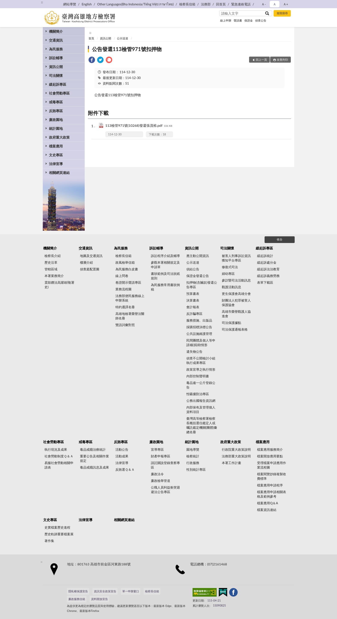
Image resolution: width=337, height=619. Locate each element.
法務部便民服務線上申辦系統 (129, 298)
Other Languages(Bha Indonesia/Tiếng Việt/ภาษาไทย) (135, 4)
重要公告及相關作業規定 (94, 458)
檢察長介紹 (52, 256)
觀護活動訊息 (231, 287)
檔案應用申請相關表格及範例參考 (271, 494)
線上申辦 (225, 20)
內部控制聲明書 (197, 376)
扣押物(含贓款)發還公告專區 (201, 284)
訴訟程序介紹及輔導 (165, 256)
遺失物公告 (194, 351)
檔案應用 (56, 146)
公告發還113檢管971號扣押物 (127, 49)
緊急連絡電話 (241, 4)
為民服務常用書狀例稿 (165, 287)
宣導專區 (157, 449)
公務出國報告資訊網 (200, 400)
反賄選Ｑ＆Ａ (125, 469)
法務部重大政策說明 (236, 456)
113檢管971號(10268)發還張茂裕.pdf (138, 125)
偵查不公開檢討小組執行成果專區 (200, 360)
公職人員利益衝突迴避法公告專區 (165, 489)
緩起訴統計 (265, 256)
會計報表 (192, 307)
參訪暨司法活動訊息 (236, 280)
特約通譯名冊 (125, 307)
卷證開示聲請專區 (128, 282)
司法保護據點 (231, 323)
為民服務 (56, 49)
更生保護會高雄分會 (236, 294)
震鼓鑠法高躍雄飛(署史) (59, 284)
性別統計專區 (196, 469)
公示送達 (122, 38)
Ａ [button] (274, 4)
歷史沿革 (50, 262)
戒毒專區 (56, 102)
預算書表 (192, 294)
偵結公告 (192, 269)
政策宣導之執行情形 (200, 369)
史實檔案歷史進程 (57, 527)
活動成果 (121, 456)
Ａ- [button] (263, 4)
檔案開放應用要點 (270, 456)
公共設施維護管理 (199, 334)
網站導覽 (69, 4)
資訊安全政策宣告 (105, 591)
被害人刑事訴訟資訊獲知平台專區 (236, 258)
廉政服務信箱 (76, 599)
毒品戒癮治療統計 (93, 449)
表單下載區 (265, 282)
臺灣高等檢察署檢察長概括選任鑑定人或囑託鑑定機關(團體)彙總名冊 (201, 425)
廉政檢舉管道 (160, 481)
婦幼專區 (228, 273)
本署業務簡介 (54, 276)
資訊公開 (56, 67)
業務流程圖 (123, 289)
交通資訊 (56, 40)
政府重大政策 (59, 137)
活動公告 (121, 449)
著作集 (49, 541)
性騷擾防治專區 (197, 394)
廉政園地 (56, 120)
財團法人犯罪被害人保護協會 (236, 302)
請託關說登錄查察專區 (165, 465)
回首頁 (221, 4)
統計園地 (56, 128)
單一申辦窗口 (130, 591)
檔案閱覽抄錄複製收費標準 (271, 476)
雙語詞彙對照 (125, 325)
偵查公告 (260, 20)
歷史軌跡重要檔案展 (59, 534)
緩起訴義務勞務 (268, 276)
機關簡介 (56, 31)
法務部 (206, 4)
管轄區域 (50, 269)
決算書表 (192, 300)
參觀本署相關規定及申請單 (165, 264)
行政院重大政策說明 (236, 449)
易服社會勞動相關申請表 (59, 465)
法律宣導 (56, 164)
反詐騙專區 (194, 314)
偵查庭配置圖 (89, 269)
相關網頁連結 (59, 172)
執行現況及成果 (55, 449)
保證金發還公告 (197, 276)
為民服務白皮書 (126, 269)
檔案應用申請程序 (270, 485)
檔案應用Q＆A (267, 503)
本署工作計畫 (231, 463)
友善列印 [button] (282, 59)
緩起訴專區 (57, 84)
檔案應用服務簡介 (270, 449)
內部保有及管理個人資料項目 (200, 409)
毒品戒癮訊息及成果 (94, 467)
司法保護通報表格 (235, 329)
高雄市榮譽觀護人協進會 (236, 314)
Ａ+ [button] (285, 4)
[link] (92, 60)
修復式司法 (230, 267)
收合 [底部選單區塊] (279, 239)
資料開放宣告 (99, 599)
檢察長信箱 (187, 4)
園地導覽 (192, 449)
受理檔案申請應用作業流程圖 (271, 465)
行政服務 (192, 463)
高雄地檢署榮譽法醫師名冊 (129, 316)
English (87, 4)
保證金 (248, 20)
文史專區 (56, 155)
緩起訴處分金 (266, 262)
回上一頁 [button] (261, 59)
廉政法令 (157, 474)
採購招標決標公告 (199, 327)
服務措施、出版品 (199, 320)
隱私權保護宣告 (78, 591)
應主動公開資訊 (197, 256)
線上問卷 (121, 276)
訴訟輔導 (56, 58)
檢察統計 (192, 456)
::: (42, 2)
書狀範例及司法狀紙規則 (165, 276)
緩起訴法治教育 (268, 269)
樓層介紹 (86, 262)
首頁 (91, 38)
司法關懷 (56, 75)
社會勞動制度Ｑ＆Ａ (58, 456)
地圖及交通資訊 (91, 256)
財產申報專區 (160, 456)
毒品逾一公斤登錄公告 (200, 385)
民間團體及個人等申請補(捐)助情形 (200, 342)
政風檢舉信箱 (125, 262)
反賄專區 (56, 111)
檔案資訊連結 (266, 510)
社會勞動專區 (59, 93)
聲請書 (238, 20)
